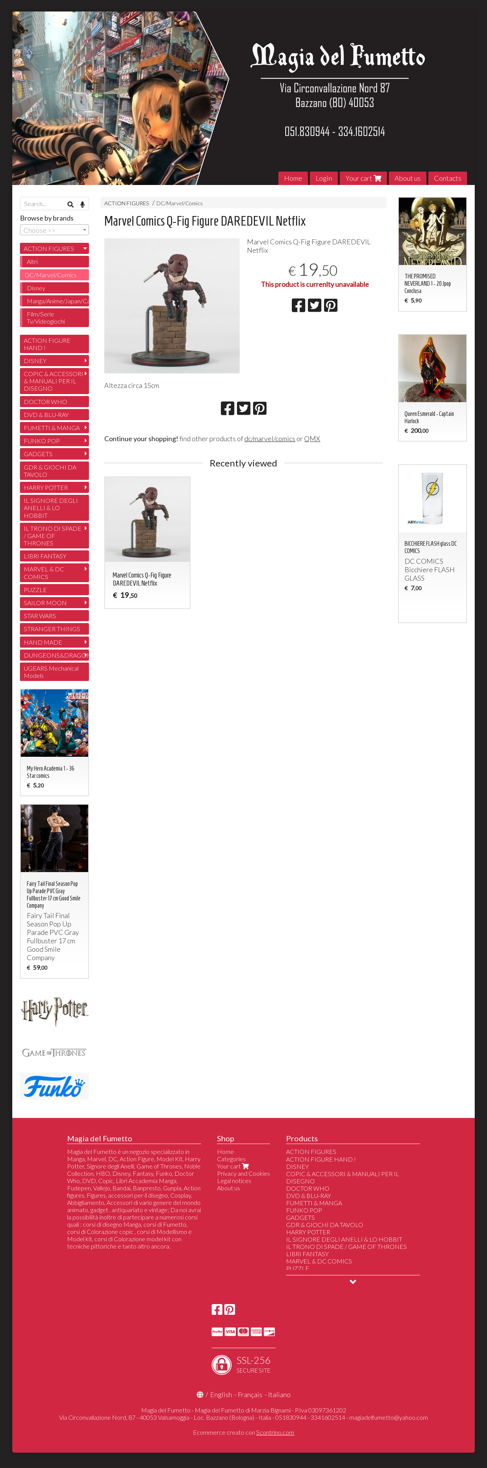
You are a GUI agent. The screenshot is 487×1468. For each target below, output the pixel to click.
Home (293, 178)
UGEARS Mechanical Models (51, 671)
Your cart (363, 178)
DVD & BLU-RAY (46, 414)
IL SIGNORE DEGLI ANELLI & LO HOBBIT (51, 508)
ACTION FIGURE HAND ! (47, 344)
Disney (36, 287)
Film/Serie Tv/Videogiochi (46, 317)
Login (324, 178)
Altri (32, 261)
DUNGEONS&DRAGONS (56, 655)
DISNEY (35, 360)
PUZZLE (35, 589)
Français (250, 1394)
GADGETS (38, 453)
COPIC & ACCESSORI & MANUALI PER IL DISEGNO (53, 381)
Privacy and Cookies (243, 1173)
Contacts (447, 178)
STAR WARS (40, 615)
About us (408, 178)
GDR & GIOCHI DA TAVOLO (50, 470)
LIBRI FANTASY (45, 556)
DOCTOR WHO (45, 401)
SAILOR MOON (45, 602)
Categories (231, 1158)
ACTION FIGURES (126, 203)
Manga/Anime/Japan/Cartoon (58, 300)
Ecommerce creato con (243, 1432)
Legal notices (234, 1180)
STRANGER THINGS (52, 628)
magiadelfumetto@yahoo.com (388, 1417)
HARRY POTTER (46, 487)
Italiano (279, 1394)
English (221, 1394)
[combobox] (54, 229)
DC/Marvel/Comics (179, 203)
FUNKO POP (42, 440)
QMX (312, 438)
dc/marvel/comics (269, 438)
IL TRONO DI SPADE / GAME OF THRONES (52, 536)
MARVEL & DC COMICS (44, 572)
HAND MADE (43, 642)
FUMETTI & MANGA (52, 427)
